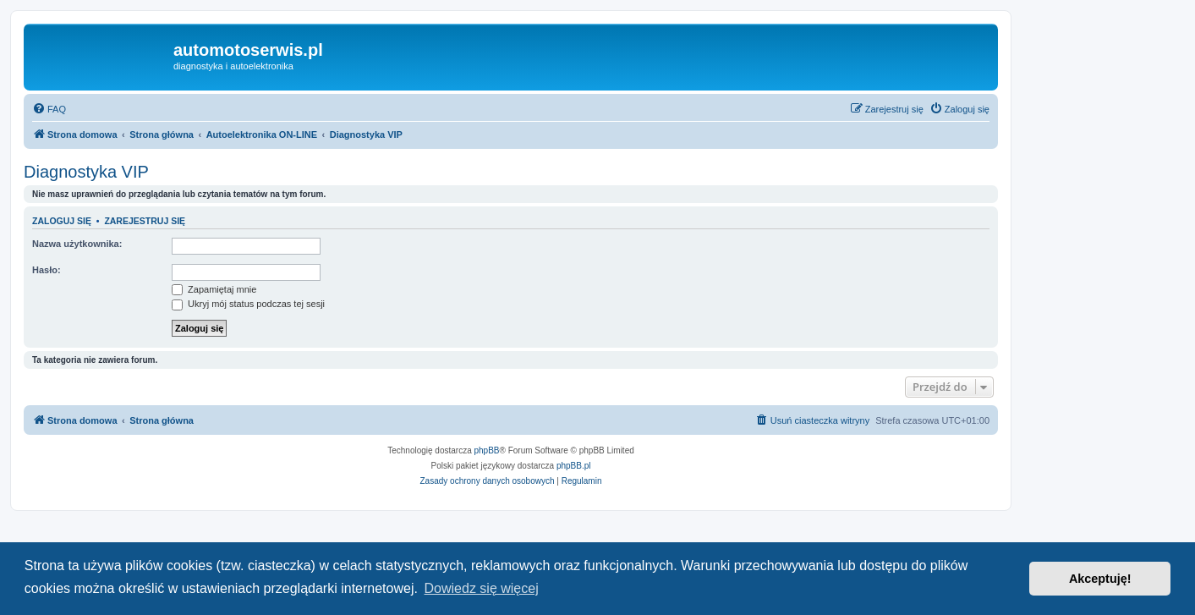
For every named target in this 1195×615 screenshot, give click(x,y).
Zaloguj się (61, 221)
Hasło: (46, 270)
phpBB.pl (573, 465)
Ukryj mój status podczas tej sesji (248, 304)
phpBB (487, 450)
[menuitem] (49, 109)
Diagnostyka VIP (86, 171)
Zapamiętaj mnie (214, 289)
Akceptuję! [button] (1100, 578)
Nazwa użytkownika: (77, 244)
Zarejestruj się (144, 221)
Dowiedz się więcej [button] (482, 588)
